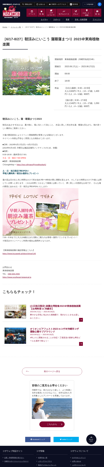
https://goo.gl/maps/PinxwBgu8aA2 (31, 164)
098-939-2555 (14, 274)
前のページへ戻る (52, 353)
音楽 (67, 19)
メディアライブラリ (45, 443)
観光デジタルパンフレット (47, 447)
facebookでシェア (41, 420)
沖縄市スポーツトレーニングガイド (16, 443)
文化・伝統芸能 (81, 19)
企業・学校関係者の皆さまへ (14, 439)
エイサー (44, 19)
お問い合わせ (76, 443)
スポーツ (56, 19)
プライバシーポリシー (79, 450)
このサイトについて (79, 447)
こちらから (56, 406)
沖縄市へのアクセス (45, 450)
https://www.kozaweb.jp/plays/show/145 (19, 254)
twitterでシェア (70, 420)
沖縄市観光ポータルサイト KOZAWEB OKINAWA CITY (11, 11)
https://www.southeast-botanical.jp (17, 277)
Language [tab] (90, 4)
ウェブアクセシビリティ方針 (82, 454)
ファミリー (97, 19)
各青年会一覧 (42, 439)
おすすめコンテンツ (79, 439)
